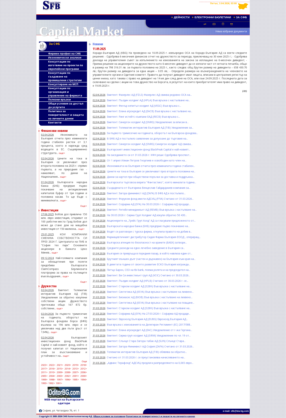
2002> (68, 376)
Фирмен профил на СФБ (64, 53)
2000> (83, 376)
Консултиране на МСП (63, 84)
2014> (68, 368)
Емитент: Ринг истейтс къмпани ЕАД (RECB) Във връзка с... (143, 116)
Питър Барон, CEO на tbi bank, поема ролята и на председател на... (148, 270)
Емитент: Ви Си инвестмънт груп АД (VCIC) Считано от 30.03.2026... (148, 275)
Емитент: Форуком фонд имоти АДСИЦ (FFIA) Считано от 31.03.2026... (150, 198)
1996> (68, 379)
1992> (51, 383)
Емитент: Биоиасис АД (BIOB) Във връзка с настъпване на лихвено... (149, 297)
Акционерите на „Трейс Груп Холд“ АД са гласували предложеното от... (151, 220)
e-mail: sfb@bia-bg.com (236, 411)
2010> (52, 372)
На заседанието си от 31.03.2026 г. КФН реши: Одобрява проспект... (149, 155)
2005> (44, 376)
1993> (44, 383)
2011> (44, 372)
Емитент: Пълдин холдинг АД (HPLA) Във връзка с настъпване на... (148, 100)
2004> (52, 376)
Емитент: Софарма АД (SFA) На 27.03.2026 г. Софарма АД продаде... (148, 313)
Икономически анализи (64, 57)
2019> (75, 365)
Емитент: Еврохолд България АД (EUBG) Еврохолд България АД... (147, 319)
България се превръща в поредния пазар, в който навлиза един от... (149, 253)
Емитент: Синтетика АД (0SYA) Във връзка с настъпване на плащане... (150, 302)
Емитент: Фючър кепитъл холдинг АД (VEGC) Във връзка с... (144, 105)
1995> (75, 379)
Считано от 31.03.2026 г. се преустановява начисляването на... (146, 357)
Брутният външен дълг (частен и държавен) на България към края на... (151, 259)
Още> (83, 206)
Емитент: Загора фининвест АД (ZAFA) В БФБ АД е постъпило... (146, 193)
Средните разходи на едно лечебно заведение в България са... (146, 248)
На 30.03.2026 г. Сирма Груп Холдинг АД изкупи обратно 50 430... (147, 215)
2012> (83, 368)
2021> (60, 365)
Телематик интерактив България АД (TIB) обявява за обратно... (147, 352)
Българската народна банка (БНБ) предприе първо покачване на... (148, 226)
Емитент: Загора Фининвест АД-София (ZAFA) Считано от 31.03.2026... (150, 346)
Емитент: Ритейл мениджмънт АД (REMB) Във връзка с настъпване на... (152, 209)
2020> (68, 365)
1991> (59, 383)
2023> (44, 365)
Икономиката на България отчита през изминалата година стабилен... (151, 166)
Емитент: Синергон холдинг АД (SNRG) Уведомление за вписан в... (148, 122)
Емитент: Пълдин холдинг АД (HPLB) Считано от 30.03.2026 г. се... (147, 280)
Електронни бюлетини (212, 17)
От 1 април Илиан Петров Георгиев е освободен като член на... (146, 160)
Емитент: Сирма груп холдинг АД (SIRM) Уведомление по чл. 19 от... (149, 335)
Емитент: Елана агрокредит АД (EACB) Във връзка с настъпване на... (149, 111)
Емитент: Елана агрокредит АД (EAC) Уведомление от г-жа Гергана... (149, 330)
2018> (83, 365)
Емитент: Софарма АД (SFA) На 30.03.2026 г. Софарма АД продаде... (148, 204)
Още (84, 361)
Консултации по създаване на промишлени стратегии (65, 76)
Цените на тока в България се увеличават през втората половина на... (151, 171)
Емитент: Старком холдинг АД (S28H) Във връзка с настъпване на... (149, 286)
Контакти (54, 122)
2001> (75, 376)
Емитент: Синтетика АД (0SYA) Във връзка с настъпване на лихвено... (150, 291)
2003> (60, 376)
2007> (75, 372)
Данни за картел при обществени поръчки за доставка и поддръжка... (150, 177)
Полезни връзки (59, 99)
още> (62, 153)
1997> (60, 379)
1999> (44, 379)
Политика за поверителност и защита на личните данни (66, 114)
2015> (60, 368)
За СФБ (241, 17)
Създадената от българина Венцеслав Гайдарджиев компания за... (148, 187)
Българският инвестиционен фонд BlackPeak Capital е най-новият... (148, 149)
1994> (83, 379)
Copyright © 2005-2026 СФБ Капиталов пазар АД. (66, 416)
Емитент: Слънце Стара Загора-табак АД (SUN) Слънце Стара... (146, 341)
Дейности (182, 17)
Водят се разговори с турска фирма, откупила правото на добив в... (149, 231)
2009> (60, 372)
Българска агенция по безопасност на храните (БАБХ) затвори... (147, 242)
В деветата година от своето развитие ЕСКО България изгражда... (148, 264)
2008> (68, 372)
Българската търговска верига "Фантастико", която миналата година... (151, 182)
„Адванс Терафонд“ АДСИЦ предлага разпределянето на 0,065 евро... (150, 363)
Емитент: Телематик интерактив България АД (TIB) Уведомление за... (150, 127)
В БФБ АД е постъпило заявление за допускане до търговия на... (147, 138)
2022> (52, 365)
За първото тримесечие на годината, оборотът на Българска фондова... (152, 133)
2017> (44, 368)
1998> (52, 379)
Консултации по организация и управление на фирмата (65, 91)
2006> (83, 372)
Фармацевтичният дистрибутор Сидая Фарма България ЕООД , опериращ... (154, 237)
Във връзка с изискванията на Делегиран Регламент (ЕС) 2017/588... (149, 324)
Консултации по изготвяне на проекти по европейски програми (65, 65)
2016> (52, 368)
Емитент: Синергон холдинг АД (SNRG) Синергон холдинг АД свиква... (149, 144)
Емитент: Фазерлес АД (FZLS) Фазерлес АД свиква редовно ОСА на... (149, 94)
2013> (75, 368)
